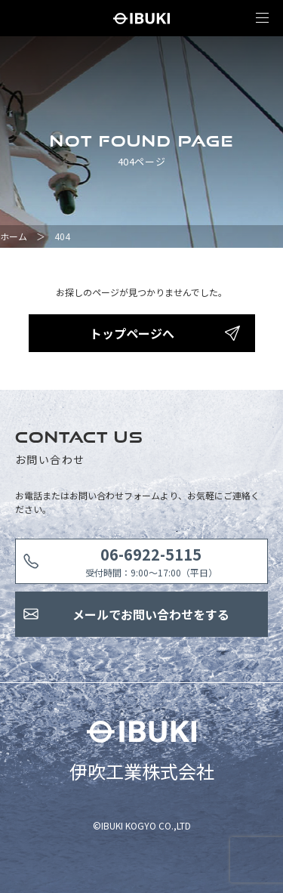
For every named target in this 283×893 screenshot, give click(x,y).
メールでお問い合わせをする (150, 614)
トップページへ (132, 333)
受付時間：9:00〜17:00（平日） (151, 561)
